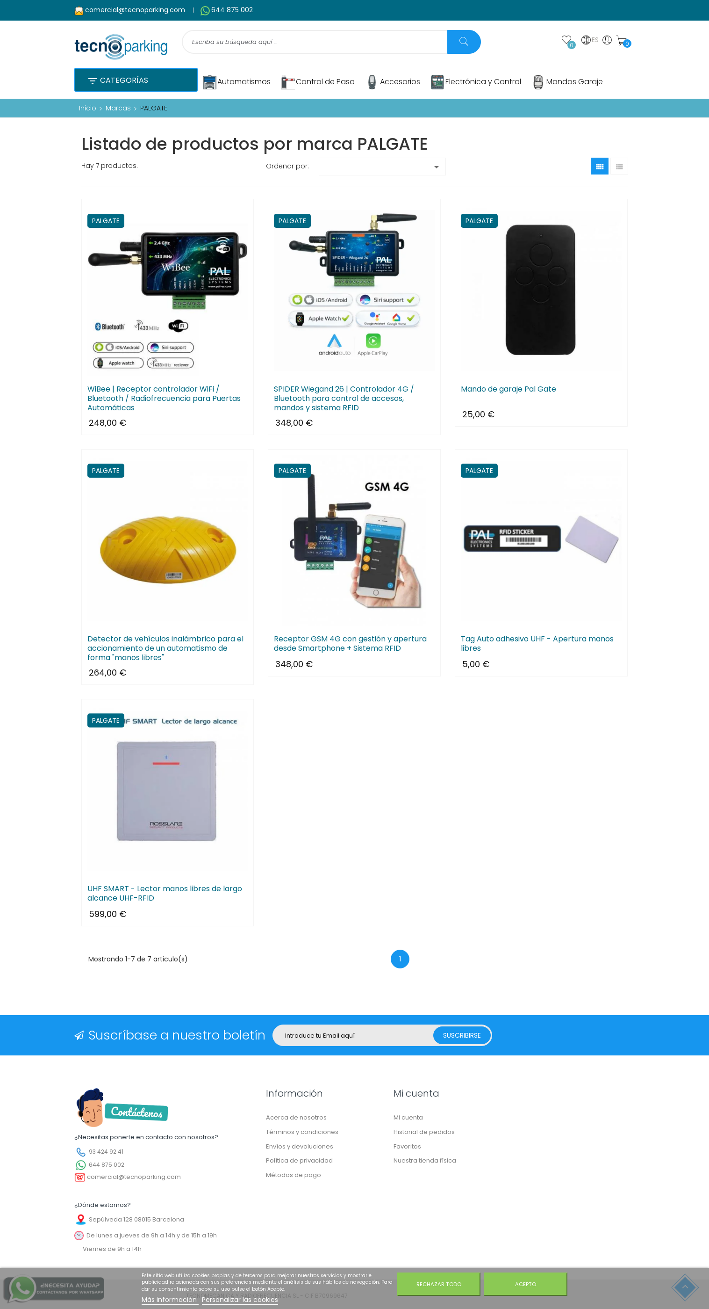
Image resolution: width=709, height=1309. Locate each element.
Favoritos (407, 1146)
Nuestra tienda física (425, 1160)
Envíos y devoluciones (299, 1146)
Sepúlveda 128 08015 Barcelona (136, 1219)
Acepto (525, 1284)
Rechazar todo (438, 1284)
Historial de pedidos (424, 1131)
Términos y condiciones (302, 1131)
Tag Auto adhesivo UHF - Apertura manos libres (537, 643)
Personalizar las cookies (240, 1299)
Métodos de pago (293, 1175)
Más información (170, 1299)
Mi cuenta (408, 1117)
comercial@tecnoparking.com (135, 10)
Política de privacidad (299, 1160)
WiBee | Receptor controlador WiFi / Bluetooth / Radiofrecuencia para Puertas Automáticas (164, 399)
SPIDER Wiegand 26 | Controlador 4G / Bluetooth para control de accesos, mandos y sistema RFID (344, 399)
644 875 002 (232, 10)
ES (589, 40)
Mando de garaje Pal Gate (508, 389)
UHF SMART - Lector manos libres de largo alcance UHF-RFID (164, 893)
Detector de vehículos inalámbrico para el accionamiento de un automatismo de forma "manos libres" (165, 648)
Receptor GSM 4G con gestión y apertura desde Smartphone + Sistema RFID (350, 643)
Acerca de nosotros (296, 1117)
